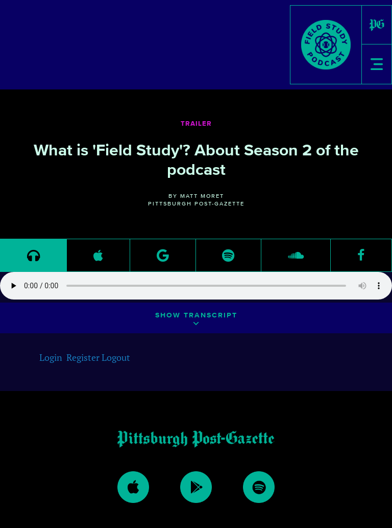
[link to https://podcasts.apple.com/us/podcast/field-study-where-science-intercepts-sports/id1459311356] (98, 255)
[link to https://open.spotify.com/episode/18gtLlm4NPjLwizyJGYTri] (228, 255)
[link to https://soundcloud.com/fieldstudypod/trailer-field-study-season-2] (296, 255)
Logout (116, 357)
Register (83, 357)
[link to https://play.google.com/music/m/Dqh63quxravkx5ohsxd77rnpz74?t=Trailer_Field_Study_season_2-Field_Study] (163, 255)
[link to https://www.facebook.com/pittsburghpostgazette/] (361, 255)
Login (50, 357)
